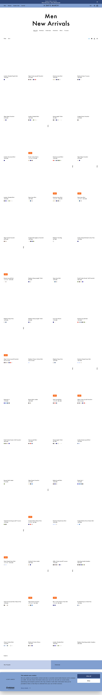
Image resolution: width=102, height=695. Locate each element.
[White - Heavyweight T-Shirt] (58, 120)
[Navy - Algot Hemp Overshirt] (5, 120)
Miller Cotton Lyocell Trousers (60, 561)
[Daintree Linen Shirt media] (63, 58)
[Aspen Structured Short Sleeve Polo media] (14, 584)
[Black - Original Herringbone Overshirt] (30, 241)
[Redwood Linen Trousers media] (87, 58)
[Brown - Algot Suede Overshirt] (4, 241)
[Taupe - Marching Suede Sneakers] (84, 564)
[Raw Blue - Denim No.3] (7, 403)
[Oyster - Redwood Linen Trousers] (81, 79)
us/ (91, 5)
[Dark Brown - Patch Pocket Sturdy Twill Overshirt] (79, 281)
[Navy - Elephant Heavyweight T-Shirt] (28, 281)
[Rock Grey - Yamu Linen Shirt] (32, 200)
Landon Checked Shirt (33, 116)
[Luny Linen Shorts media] (63, 301)
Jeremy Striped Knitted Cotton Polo (86, 237)
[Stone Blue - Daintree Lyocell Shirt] (79, 322)
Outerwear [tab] (48, 30)
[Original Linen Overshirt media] (87, 99)
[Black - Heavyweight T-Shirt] (53, 120)
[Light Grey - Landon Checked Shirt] (32, 120)
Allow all (88, 680)
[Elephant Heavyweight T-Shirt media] (38, 261)
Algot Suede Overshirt (9, 237)
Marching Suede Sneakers (83, 561)
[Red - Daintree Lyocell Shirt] (53, 160)
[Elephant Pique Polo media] (14, 301)
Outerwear (57, 664)
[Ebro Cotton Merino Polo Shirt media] (63, 584)
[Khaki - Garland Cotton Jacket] (28, 564)
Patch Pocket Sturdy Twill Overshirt (86, 278)
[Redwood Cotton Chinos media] (38, 625)
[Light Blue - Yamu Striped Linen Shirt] (5, 564)
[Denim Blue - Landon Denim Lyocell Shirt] (77, 443)
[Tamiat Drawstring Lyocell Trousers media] (14, 503)
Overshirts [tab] (55, 30)
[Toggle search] (94, 5)
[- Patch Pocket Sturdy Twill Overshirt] (82, 281)
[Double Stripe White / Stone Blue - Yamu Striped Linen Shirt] (4, 564)
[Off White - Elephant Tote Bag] (53, 241)
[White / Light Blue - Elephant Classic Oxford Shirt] (28, 362)
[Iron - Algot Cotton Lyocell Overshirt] (30, 79)
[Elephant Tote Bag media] (63, 220)
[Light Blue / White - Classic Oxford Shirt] (5, 645)
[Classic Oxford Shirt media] (14, 625)
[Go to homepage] (51, 6)
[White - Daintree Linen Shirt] (59, 79)
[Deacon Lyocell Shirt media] (14, 261)
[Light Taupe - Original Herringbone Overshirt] (28, 241)
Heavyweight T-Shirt (58, 116)
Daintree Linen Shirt (57, 76)
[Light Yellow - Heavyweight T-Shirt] (59, 120)
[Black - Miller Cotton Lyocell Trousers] (53, 564)
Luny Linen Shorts (57, 318)
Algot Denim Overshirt (33, 480)
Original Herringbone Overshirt (36, 237)
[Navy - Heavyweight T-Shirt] (56, 120)
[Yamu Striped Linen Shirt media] (14, 544)
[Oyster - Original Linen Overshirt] (79, 120)
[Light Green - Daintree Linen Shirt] (53, 79)
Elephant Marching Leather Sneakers (86, 642)
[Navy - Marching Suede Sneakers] (81, 564)
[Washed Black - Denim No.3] (9, 403)
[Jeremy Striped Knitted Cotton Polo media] (87, 220)
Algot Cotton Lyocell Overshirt (35, 76)
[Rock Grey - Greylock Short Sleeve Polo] (32, 524)
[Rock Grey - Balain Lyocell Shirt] (56, 483)
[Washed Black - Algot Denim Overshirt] (30, 483)
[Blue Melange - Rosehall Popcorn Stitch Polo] (77, 605)
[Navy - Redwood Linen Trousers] (79, 79)
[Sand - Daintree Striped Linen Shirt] (81, 362)
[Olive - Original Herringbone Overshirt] (33, 241)
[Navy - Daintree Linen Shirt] (56, 79)
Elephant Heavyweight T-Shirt (35, 278)
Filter (5, 38)
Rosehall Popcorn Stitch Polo (84, 601)
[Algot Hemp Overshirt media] (14, 99)
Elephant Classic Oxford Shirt (35, 359)
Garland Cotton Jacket (34, 561)
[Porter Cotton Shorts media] (38, 139)
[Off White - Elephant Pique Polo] (4, 322)
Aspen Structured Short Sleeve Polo (12, 601)
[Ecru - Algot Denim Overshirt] (28, 483)
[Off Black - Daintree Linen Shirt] (58, 79)
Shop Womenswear (55, 2)
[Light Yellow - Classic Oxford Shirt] (9, 645)
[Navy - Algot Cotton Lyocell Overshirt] (33, 79)
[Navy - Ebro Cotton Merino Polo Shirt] (53, 605)
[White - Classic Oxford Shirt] (10, 645)
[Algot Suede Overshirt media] (14, 220)
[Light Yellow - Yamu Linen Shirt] (28, 200)
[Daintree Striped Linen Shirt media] (87, 341)
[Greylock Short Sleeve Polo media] (38, 503)
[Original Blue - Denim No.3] (5, 403)
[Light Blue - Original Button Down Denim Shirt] (77, 524)
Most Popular (7, 664)
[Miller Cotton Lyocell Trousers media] (63, 544)
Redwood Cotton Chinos (34, 642)
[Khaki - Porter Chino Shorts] (28, 160)
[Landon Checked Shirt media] (38, 99)
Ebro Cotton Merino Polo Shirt (60, 601)
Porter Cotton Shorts (33, 157)
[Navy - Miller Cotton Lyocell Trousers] (59, 564)
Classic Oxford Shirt (9, 642)
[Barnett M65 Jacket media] (14, 463)
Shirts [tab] (61, 30)
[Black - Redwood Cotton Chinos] (28, 645)
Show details (24, 692)
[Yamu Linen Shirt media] (38, 180)
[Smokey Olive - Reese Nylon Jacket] (30, 403)
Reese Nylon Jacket (33, 399)
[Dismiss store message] (97, 2)
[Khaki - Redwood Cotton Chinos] (30, 645)
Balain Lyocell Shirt (57, 480)
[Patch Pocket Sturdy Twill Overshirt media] (87, 261)
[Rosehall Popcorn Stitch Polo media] (87, 584)
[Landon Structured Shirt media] (14, 139)
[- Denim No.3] (4, 403)
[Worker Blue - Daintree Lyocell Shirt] (56, 160)
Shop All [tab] (35, 30)
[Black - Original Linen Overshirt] (77, 120)
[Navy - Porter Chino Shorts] (30, 160)
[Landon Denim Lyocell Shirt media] (87, 422)
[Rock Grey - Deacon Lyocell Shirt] (5, 281)
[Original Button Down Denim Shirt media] (87, 503)
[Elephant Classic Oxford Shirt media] (38, 341)
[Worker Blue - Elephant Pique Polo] (5, 322)
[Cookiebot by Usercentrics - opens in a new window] (10, 692)
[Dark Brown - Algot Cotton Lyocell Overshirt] (28, 79)
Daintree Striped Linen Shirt (84, 359)
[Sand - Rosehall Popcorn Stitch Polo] (79, 605)
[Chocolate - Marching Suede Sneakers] (79, 564)
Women (9, 5)
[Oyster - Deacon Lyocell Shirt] (4, 281)
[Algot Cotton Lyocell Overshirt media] (38, 58)
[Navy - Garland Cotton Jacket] (30, 564)
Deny (88, 684)
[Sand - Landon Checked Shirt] (35, 120)
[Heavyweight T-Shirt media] (63, 99)
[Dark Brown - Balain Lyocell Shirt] (53, 483)
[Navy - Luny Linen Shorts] (53, 322)
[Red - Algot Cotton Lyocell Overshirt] (35, 79)
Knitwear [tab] (41, 30)
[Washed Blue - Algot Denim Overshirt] (32, 483)
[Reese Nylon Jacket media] (38, 382)
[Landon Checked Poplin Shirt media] (14, 58)
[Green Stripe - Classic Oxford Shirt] (7, 645)
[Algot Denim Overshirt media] (38, 463)
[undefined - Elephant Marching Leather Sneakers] (77, 645)
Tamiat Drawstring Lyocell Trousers (12, 521)
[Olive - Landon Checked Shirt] (33, 120)
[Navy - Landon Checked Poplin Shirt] (4, 79)
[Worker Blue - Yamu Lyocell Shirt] (56, 403)
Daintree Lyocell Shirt (58, 157)
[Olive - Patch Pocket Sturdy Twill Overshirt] (77, 281)
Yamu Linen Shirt (32, 197)
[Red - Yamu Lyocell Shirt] (30, 443)
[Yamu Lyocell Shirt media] (63, 382)
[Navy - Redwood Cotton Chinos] (32, 645)
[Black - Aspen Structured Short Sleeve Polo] (4, 605)
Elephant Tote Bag (57, 237)
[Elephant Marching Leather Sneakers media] (87, 625)
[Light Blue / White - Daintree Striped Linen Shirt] (79, 362)
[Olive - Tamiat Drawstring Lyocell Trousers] (4, 524)
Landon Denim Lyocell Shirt (83, 440)
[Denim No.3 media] (14, 382)
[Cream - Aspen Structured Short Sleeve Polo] (5, 605)
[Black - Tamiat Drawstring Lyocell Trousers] (5, 524)
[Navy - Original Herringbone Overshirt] (32, 241)
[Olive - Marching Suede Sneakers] (82, 564)
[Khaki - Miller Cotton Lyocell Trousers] (58, 564)
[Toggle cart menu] (97, 5)
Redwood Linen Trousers (83, 76)
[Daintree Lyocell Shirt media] (63, 139)
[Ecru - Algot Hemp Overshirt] (4, 120)
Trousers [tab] (66, 30)
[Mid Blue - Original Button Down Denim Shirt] (79, 524)
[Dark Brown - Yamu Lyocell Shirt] (53, 403)
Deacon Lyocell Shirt (9, 278)
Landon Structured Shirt (9, 157)
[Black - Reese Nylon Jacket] (28, 403)
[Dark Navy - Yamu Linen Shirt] (30, 200)
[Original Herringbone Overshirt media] (38, 220)
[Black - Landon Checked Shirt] (28, 120)
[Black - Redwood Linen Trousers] (77, 79)
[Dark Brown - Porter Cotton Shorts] (32, 160)
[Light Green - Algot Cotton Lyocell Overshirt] (32, 79)
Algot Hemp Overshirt (9, 116)
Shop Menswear (46, 2)
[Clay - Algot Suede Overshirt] (5, 241)
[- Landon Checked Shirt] (30, 120)
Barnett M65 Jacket (8, 480)
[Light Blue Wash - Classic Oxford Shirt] (4, 645)
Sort (9, 38)
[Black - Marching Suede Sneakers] (77, 564)
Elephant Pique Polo (9, 318)
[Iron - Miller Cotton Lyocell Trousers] (56, 564)
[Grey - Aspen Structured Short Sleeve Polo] (7, 605)
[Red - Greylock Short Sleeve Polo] (30, 524)
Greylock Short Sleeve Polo (35, 521)
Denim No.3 (6, 399)
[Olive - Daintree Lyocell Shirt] (59, 160)
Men (5, 5)
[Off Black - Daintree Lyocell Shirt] (58, 160)
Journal (23, 5)
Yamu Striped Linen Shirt (9, 561)
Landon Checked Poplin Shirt (11, 76)
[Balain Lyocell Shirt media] (63, 463)
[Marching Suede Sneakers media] (87, 544)
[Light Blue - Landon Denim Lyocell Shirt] (79, 443)
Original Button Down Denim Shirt (85, 521)
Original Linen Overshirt (83, 116)
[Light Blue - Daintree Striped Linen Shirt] (77, 362)
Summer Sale (16, 5)
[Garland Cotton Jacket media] (38, 544)
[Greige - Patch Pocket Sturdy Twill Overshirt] (81, 281)
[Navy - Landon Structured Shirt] (4, 160)
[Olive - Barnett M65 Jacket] (4, 483)
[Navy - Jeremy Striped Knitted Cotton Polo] (77, 241)
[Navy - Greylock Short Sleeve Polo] (28, 524)
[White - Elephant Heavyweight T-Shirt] (30, 281)
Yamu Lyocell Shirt (57, 399)
